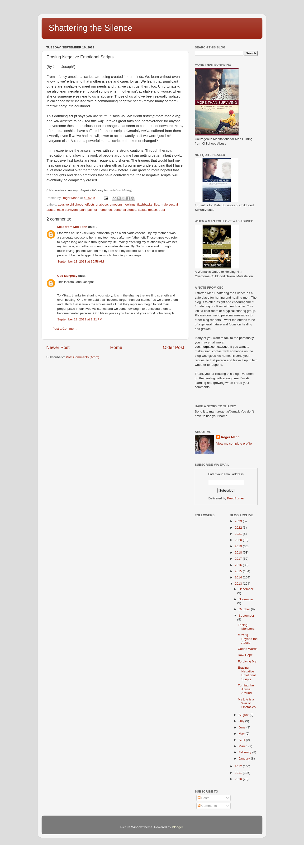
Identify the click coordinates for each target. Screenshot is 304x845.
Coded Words (247, 649)
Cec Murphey (67, 275)
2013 (239, 583)
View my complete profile (234, 443)
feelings (130, 204)
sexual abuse (147, 209)
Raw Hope (245, 655)
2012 (239, 766)
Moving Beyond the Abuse (247, 638)
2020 (239, 540)
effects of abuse (96, 204)
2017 (239, 558)
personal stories (125, 209)
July (242, 721)
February (245, 752)
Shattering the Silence (90, 28)
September (246, 615)
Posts (203, 798)
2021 (239, 533)
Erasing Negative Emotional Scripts (247, 673)
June (243, 727)
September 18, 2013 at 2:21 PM (79, 319)
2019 (239, 546)
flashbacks (144, 204)
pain (83, 209)
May (242, 733)
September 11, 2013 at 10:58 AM (80, 261)
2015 (239, 571)
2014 (239, 577)
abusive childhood (70, 204)
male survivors (67, 209)
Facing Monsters (246, 626)
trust (162, 209)
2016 (239, 565)
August (244, 715)
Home (116, 347)
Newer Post (58, 347)
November (246, 599)
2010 (239, 779)
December (246, 589)
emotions (116, 204)
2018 (239, 552)
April (242, 740)
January (245, 758)
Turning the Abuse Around (246, 689)
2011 (239, 773)
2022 (239, 527)
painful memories (99, 209)
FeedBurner (235, 498)
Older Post (173, 347)
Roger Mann (230, 437)
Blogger (177, 827)
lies (156, 204)
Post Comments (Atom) (82, 357)
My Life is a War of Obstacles (247, 703)
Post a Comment (64, 328)
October (245, 609)
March (243, 746)
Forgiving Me (247, 661)
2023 (239, 521)
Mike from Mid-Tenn (72, 227)
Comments (207, 805)
